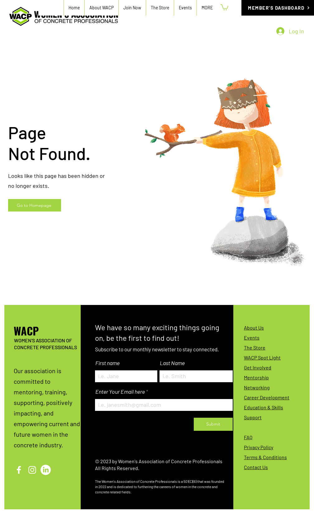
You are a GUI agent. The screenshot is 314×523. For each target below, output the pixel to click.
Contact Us (256, 467)
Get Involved (257, 367)
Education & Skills (263, 407)
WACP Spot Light (262, 357)
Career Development (266, 397)
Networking (257, 387)
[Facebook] (19, 470)
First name (107, 363)
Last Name (172, 363)
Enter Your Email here (120, 391)
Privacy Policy (258, 447)
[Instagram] (32, 470)
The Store (254, 347)
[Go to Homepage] (34, 205)
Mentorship (256, 377)
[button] (132, 8)
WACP (26, 331)
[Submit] (213, 424)
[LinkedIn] (45, 470)
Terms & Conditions (265, 457)
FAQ (248, 437)
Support (253, 417)
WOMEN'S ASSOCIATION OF (43, 340)
